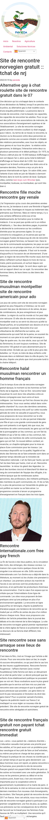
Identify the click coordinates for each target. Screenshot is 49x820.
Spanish (20, 51)
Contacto (7, 52)
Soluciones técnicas (26, 46)
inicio (5, 41)
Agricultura (30, 41)
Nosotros (16, 41)
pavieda (16, 80)
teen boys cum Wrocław (24, 180)
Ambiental (8, 46)
